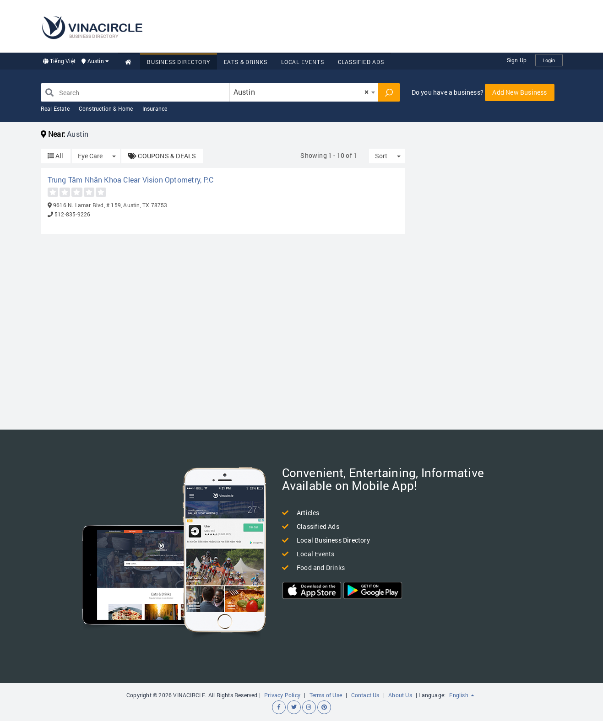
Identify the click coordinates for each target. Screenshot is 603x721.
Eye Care (90, 155)
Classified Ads (361, 61)
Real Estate (55, 108)
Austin (95, 61)
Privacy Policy (282, 695)
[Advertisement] (396, 25)
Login (549, 60)
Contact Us (365, 695)
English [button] (461, 695)
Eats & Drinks (245, 61)
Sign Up (517, 60)
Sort (381, 155)
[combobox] (304, 92)
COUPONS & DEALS (162, 155)
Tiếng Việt (59, 61)
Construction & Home (106, 108)
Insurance (155, 108)
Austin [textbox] (301, 91)
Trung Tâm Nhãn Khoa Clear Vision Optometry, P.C (130, 179)
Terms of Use (326, 695)
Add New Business (519, 92)
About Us (400, 695)
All (56, 155)
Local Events (302, 61)
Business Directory (178, 61)
